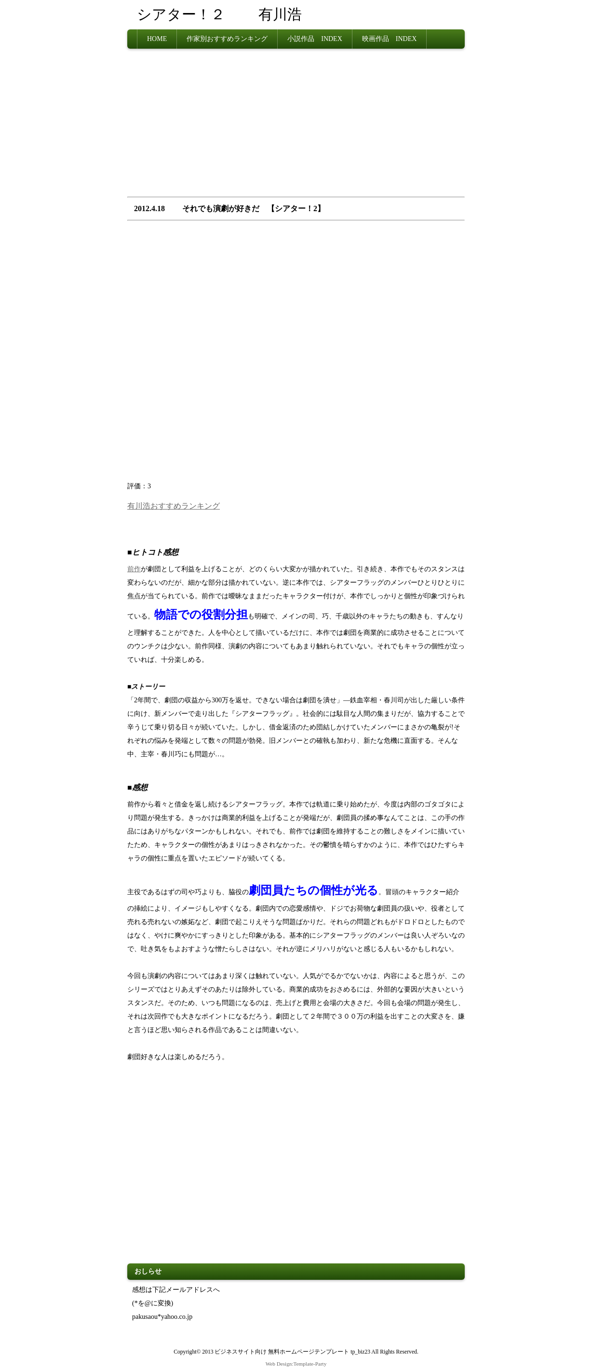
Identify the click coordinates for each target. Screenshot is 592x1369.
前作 (134, 569)
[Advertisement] (296, 125)
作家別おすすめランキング (227, 38)
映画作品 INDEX (389, 38)
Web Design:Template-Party (296, 1364)
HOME (157, 38)
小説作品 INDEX (314, 38)
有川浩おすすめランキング (173, 506)
